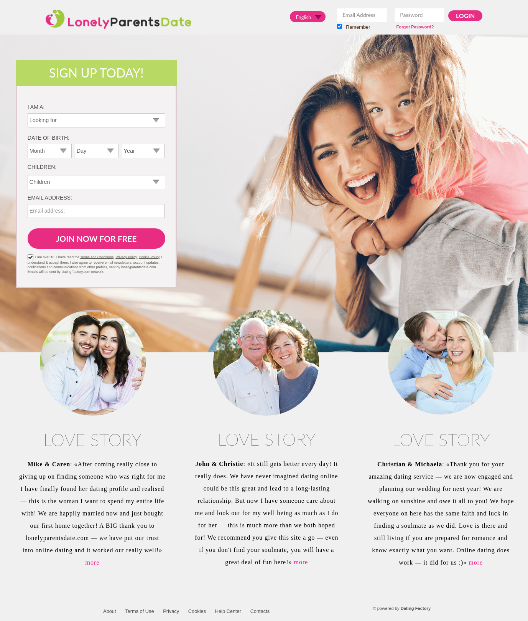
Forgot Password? (415, 27)
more (93, 562)
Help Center (228, 611)
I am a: (36, 107)
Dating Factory (416, 608)
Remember (353, 27)
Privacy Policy (126, 257)
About (109, 611)
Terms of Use (139, 611)
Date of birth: (48, 138)
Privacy (171, 611)
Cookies (197, 611)
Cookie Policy (149, 257)
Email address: (50, 198)
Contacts (260, 611)
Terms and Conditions (96, 257)
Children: (42, 167)
